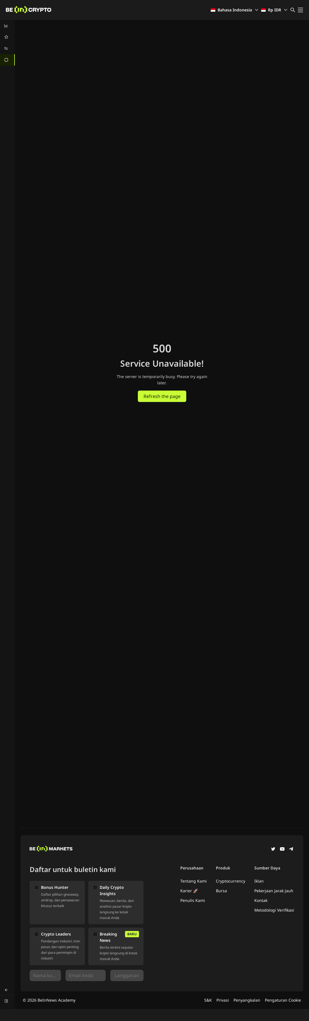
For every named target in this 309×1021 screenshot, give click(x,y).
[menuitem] (7, 25)
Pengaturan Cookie (283, 1000)
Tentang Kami (193, 881)
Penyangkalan (247, 1000)
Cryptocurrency (230, 881)
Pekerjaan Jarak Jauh (273, 890)
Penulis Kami (192, 900)
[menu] (7, 43)
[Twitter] (273, 849)
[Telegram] (291, 849)
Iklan (259, 881)
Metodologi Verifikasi (274, 910)
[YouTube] (282, 849)
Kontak (260, 900)
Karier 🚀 (189, 890)
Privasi (222, 1000)
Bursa (221, 890)
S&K (208, 1000)
